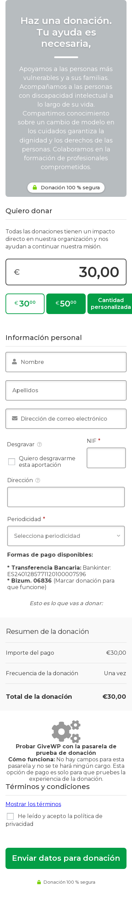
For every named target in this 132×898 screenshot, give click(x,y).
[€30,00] (25, 304)
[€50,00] (65, 304)
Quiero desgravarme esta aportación (41, 461)
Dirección (23, 480)
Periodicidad (40, 519)
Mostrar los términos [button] (33, 804)
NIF (106, 440)
